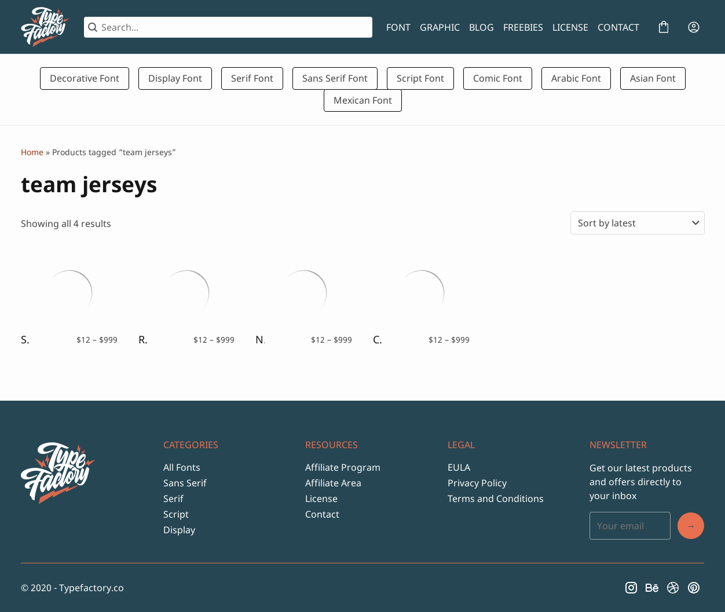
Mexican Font (363, 100)
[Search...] (234, 27)
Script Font (420, 78)
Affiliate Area (333, 483)
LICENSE (570, 27)
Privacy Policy (477, 483)
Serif (173, 498)
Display (179, 529)
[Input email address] (630, 526)
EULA (459, 467)
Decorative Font (84, 78)
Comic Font (497, 78)
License (321, 498)
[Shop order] (637, 223)
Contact (322, 514)
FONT (398, 27)
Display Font (175, 78)
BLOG (481, 27)
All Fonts (181, 467)
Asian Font (653, 78)
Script (176, 514)
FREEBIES (523, 27)
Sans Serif (185, 483)
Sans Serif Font (335, 78)
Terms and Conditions (496, 498)
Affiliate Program (342, 467)
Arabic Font (576, 78)
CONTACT (618, 27)
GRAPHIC (440, 27)
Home (32, 151)
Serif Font (252, 78)
